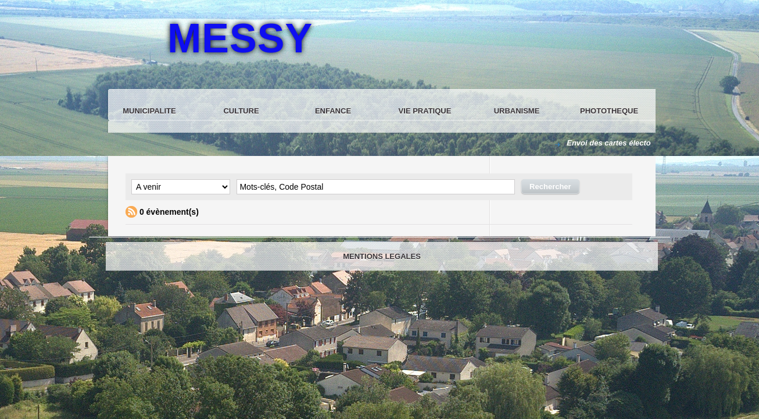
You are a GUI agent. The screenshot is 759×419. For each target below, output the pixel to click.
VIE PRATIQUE (425, 110)
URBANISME (517, 110)
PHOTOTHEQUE (609, 110)
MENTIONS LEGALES (382, 256)
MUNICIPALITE (149, 110)
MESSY (240, 38)
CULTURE (241, 110)
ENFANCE (333, 110)
